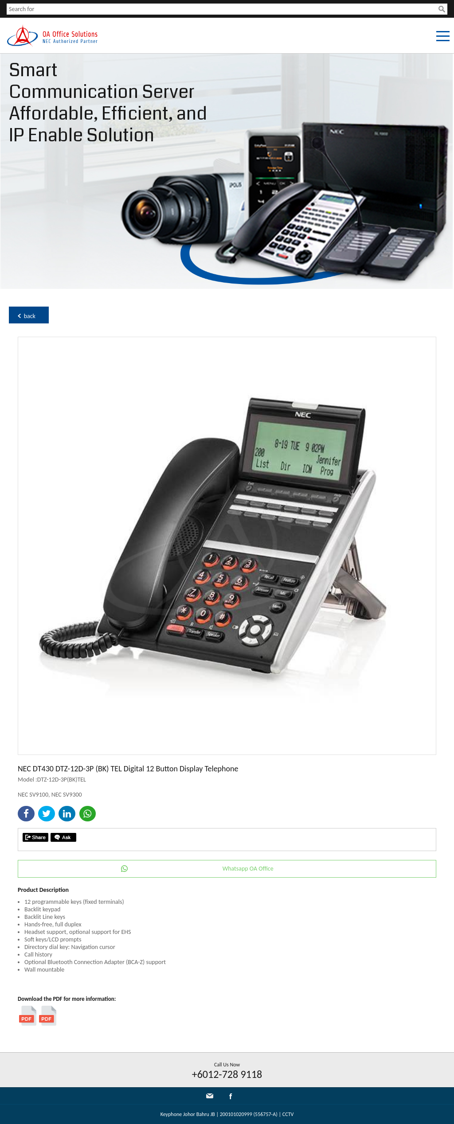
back (29, 316)
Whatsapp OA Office (248, 868)
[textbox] (222, 9)
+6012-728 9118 (227, 1074)
